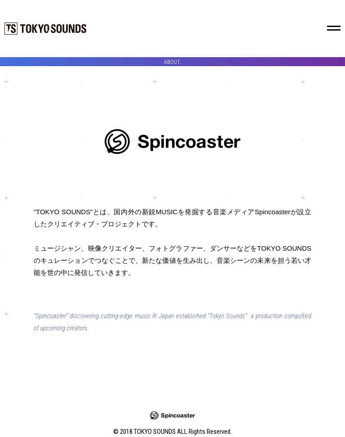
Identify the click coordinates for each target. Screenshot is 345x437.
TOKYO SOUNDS (45, 29)
